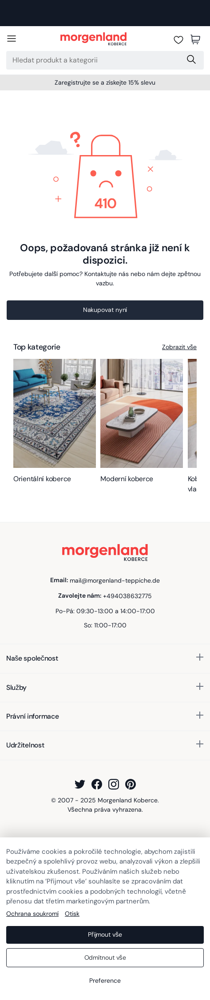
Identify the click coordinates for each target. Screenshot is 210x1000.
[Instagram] (113, 784)
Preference (104, 980)
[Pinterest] (130, 784)
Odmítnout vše (105, 957)
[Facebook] (96, 784)
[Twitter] (80, 784)
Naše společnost (32, 658)
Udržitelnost (25, 745)
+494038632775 (127, 595)
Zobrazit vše (179, 347)
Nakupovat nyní (105, 310)
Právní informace (32, 716)
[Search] (93, 60)
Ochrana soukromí (32, 914)
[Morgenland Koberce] (93, 39)
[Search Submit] (192, 60)
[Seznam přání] (178, 39)
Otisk (72, 914)
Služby (16, 687)
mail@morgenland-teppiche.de (115, 580)
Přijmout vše (105, 934)
